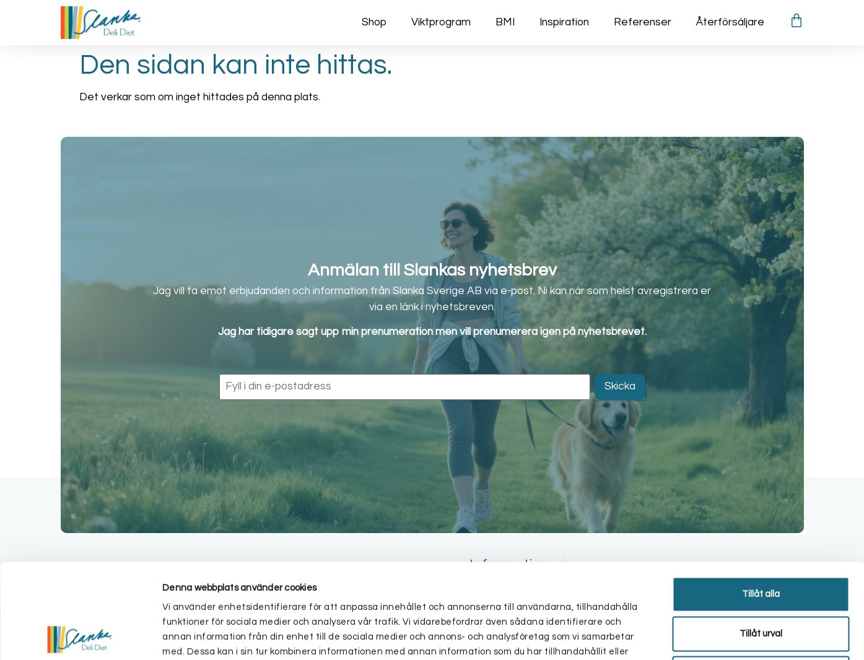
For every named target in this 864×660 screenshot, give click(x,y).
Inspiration (564, 22)
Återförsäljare (730, 22)
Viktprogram (441, 22)
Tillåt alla (761, 499)
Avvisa (761, 578)
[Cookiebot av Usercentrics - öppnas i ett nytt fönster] (80, 636)
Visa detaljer (661, 635)
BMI (505, 22)
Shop (374, 22)
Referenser (642, 22)
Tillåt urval (761, 539)
